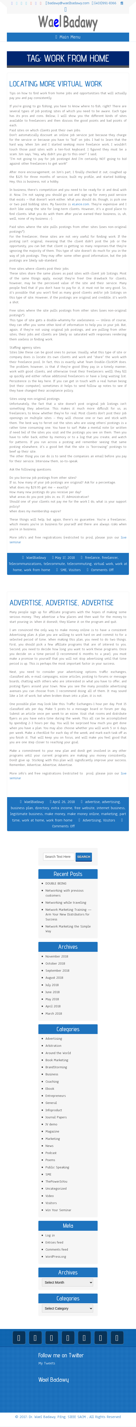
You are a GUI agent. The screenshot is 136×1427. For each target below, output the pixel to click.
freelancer (110, 557)
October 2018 (55, 963)
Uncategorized (56, 1188)
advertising (111, 801)
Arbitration (53, 1045)
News (49, 1146)
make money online (83, 813)
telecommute (54, 563)
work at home (33, 820)
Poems (50, 1160)
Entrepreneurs (55, 1096)
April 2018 (53, 1006)
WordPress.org (55, 1256)
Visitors (75, 570)
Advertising (92, 820)
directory (42, 808)
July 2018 (52, 985)
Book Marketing (56, 1060)
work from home (37, 570)
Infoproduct (53, 1110)
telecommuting (79, 563)
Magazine (52, 1131)
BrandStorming (56, 1067)
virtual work (103, 563)
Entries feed (54, 1242)
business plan (22, 808)
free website (84, 808)
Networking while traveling (65, 902)
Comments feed (56, 1249)
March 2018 (53, 1013)
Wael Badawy (53, 1379)
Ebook (49, 1088)
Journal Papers (56, 1117)
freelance (92, 557)
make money (55, 813)
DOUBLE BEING (55, 883)
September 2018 (57, 970)
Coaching (52, 1081)
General (51, 1103)
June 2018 (52, 992)
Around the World (58, 1053)
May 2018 (52, 999)
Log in (50, 1235)
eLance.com (80, 204)
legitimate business (26, 813)
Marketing (52, 1138)
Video (49, 1196)
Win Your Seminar (58, 1210)
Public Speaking (57, 1167)
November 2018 (56, 956)
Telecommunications (25, 563)
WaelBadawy (36, 557)
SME (63, 570)
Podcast (51, 1153)
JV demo (51, 1124)
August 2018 (54, 977)
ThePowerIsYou (56, 1181)
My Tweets (46, 1363)
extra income (61, 808)
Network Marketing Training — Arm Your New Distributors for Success (68, 914)
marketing (109, 813)
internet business (111, 808)
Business (51, 1074)
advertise (92, 801)
